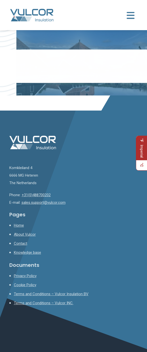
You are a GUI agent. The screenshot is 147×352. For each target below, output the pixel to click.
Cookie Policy (25, 285)
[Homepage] (31, 15)
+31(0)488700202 (36, 195)
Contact (20, 243)
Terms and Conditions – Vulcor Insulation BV (51, 294)
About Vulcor (25, 234)
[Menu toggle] (130, 15)
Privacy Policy (25, 276)
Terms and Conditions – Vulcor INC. (43, 303)
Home (19, 225)
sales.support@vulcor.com (43, 202)
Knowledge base (27, 252)
